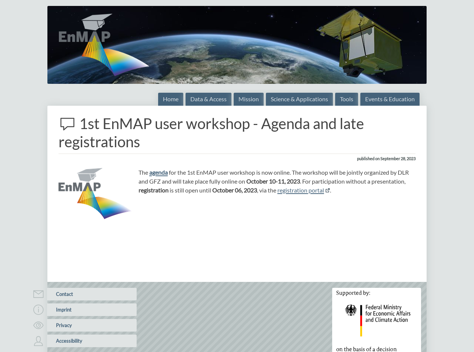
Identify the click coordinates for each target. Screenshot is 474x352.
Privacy (59, 325)
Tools (346, 98)
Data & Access (208, 98)
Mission (248, 98)
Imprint (59, 309)
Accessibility (64, 340)
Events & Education (390, 98)
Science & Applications (299, 98)
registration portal (300, 190)
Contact (60, 294)
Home (170, 98)
